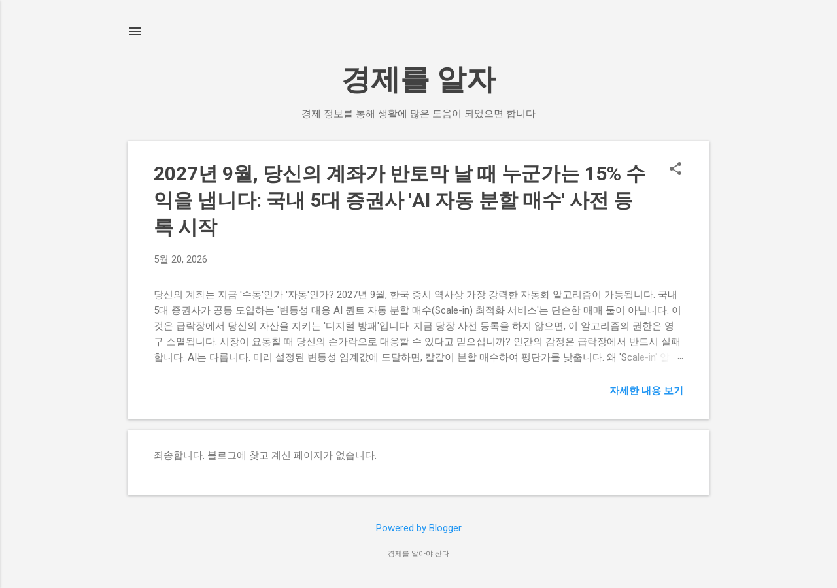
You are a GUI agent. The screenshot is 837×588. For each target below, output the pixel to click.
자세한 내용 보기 (646, 391)
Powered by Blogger (419, 528)
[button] (675, 170)
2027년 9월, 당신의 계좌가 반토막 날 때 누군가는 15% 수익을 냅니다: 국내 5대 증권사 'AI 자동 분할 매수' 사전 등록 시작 (399, 200)
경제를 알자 (418, 79)
